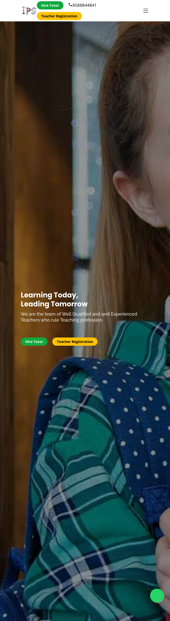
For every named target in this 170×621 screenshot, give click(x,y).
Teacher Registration (59, 16)
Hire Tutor (50, 5)
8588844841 (82, 5)
